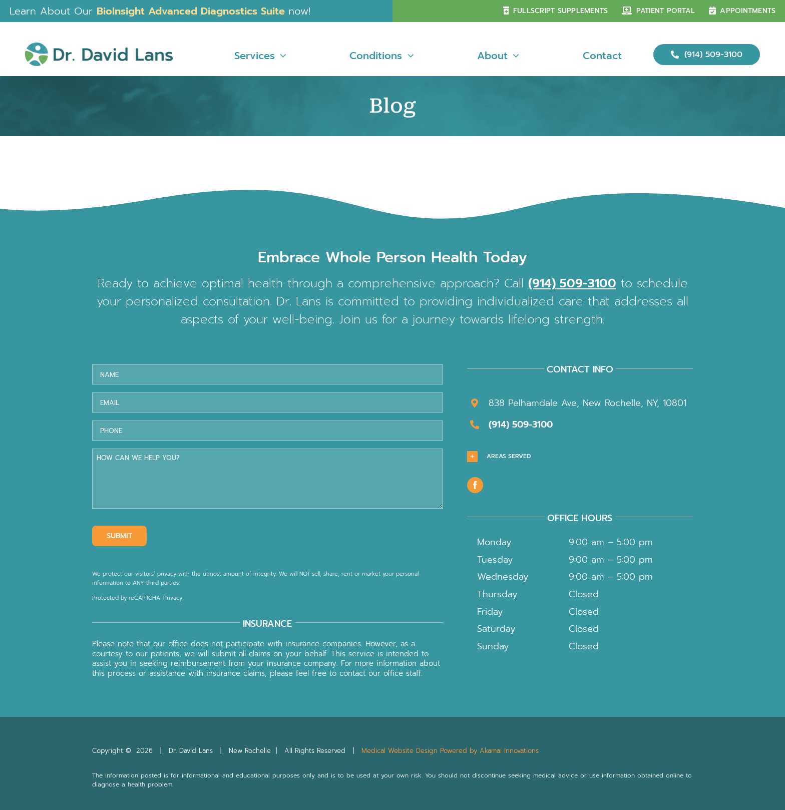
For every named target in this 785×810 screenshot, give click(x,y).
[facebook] (475, 485)
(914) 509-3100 (572, 283)
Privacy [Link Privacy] (172, 598)
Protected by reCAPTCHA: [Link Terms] (127, 598)
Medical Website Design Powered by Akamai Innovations (450, 750)
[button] (580, 456)
